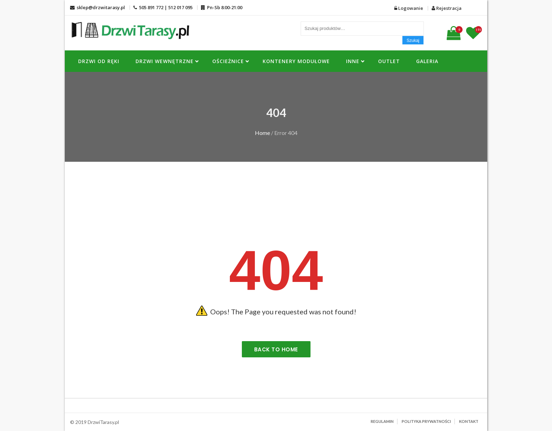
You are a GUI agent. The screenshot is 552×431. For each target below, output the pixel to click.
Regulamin (382, 421)
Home (262, 132)
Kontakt (468, 421)
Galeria (427, 61)
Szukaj (413, 40)
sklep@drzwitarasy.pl (97, 7)
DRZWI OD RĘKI (98, 61)
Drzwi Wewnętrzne (165, 61)
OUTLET (389, 61)
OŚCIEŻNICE (228, 61)
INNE (352, 61)
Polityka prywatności (426, 421)
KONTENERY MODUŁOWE (296, 61)
